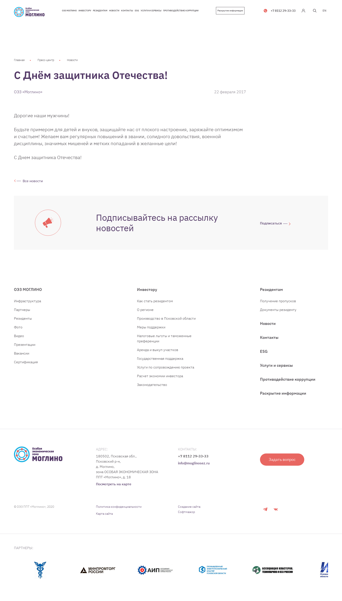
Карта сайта (104, 514)
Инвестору (147, 289)
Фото (18, 327)
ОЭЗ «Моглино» (28, 91)
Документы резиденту (278, 309)
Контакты (269, 337)
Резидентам (271, 289)
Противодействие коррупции (287, 379)
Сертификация (26, 362)
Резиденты (23, 318)
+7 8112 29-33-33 (283, 11)
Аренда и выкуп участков (157, 350)
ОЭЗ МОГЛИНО (28, 289)
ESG (264, 351)
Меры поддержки (151, 327)
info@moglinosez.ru (194, 463)
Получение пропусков (278, 301)
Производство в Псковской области (166, 318)
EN (324, 10)
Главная (19, 60)
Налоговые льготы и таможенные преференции (164, 338)
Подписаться (271, 223)
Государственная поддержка (160, 358)
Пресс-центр (46, 60)
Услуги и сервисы (276, 365)
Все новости (33, 181)
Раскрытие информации (230, 10)
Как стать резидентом (155, 301)
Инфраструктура (27, 301)
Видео (19, 336)
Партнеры (22, 309)
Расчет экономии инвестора (160, 376)
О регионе (145, 309)
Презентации (24, 344)
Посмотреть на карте (113, 484)
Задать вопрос (282, 459)
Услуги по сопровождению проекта (165, 367)
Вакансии (21, 353)
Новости (72, 60)
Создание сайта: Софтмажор (189, 509)
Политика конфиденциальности (119, 507)
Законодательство (152, 384)
